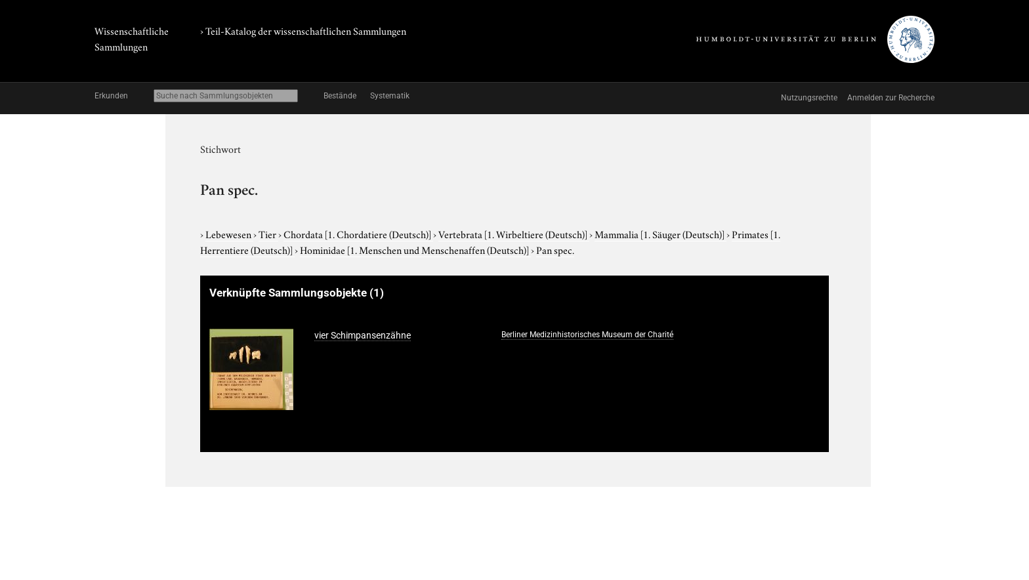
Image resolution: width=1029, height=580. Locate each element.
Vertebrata (513, 233)
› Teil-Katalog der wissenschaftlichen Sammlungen (303, 30)
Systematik (390, 95)
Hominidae (415, 249)
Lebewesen (229, 233)
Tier (268, 233)
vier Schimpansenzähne (362, 335)
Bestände (340, 95)
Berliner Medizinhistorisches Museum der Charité (587, 334)
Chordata (358, 233)
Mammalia (660, 233)
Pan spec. (555, 249)
